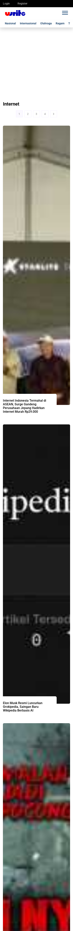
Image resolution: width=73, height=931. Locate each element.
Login (6, 3)
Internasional (28, 23)
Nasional (10, 23)
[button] (65, 12)
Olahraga (46, 23)
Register (22, 3)
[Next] (53, 113)
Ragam (60, 23)
